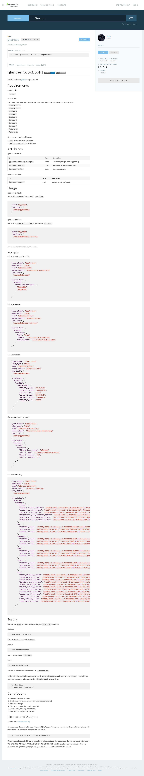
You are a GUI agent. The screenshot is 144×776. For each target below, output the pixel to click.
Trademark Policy (91, 771)
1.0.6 (29, 39)
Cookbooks (33, 5)
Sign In (135, 5)
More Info (61, 5)
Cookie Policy (81, 771)
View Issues (114, 52)
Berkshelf (17, 50)
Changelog (31, 65)
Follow (85, 39)
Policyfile (10, 50)
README (11, 65)
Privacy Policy (71, 771)
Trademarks (13, 769)
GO (131, 18)
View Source (103, 52)
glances (24, 80)
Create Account (123, 5)
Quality (41, 65)
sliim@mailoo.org (24, 722)
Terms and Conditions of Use (58, 771)
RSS (9, 36)
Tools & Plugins (47, 5)
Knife (23, 50)
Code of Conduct (44, 771)
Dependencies (21, 65)
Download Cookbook (118, 80)
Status (100, 771)
